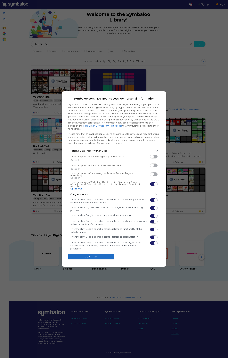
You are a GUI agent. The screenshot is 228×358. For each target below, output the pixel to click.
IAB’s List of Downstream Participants (102, 126)
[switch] (154, 157)
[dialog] (114, 179)
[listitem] (114, 151)
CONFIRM (91, 256)
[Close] (160, 97)
